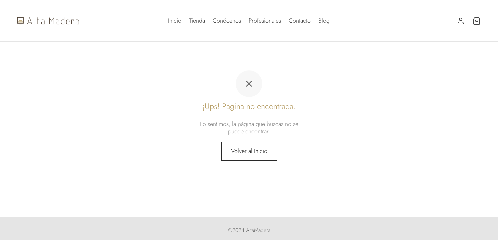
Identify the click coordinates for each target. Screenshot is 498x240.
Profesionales (265, 20)
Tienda (197, 20)
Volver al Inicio (249, 151)
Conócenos (227, 20)
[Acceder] (461, 21)
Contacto (300, 20)
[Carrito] (477, 21)
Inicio (174, 20)
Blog (324, 20)
